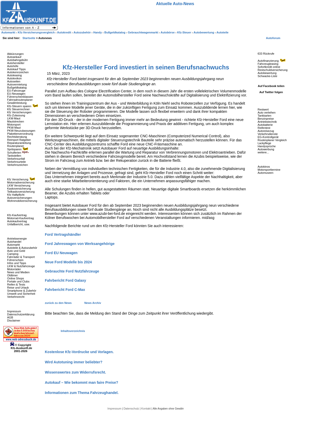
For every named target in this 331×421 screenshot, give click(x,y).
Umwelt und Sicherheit (21, 293)
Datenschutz (132, 408)
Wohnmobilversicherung (22, 200)
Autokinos (264, 166)
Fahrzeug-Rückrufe (266, 45)
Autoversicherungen (19, 197)
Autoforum (273, 38)
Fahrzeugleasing (268, 63)
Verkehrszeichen (17, 164)
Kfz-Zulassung (16, 115)
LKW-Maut (13, 118)
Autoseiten (13, 81)
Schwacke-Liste (267, 76)
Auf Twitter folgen (271, 92)
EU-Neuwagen (16, 93)
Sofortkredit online (269, 66)
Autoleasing (14, 75)
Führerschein (15, 260)
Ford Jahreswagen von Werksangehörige (80, 244)
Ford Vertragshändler (63, 234)
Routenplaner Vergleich (272, 140)
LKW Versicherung (18, 185)
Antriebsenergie (17, 238)
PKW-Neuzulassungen (21, 130)
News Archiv (92, 302)
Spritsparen (18, 149)
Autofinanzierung (272, 60)
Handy (98, 32)
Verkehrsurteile (16, 161)
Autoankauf (14, 56)
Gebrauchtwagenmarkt (143, 32)
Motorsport (14, 124)
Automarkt (13, 244)
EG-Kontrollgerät (268, 137)
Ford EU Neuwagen (61, 253)
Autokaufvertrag (17, 221)
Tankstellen (14, 155)
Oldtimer (12, 275)
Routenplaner (15, 145)
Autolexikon (14, 78)
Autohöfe (12, 66)
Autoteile (223, 32)
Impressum (14, 311)
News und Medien (18, 272)
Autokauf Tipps (16, 69)
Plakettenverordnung (20, 133)
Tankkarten (264, 115)
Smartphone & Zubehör (21, 290)
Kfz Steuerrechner (18, 109)
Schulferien (18, 152)
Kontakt (146, 408)
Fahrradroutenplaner (20, 99)
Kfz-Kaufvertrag (17, 215)
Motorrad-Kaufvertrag (20, 218)
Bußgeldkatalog (17, 87)
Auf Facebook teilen (271, 86)
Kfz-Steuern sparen (23, 106)
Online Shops (15, 278)
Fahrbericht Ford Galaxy (65, 280)
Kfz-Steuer (184, 32)
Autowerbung (266, 149)
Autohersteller (15, 63)
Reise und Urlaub (18, 287)
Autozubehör (82, 32)
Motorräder (14, 269)
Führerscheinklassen (20, 96)
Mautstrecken (15, 121)
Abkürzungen (15, 53)
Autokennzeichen (18, 72)
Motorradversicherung (20, 182)
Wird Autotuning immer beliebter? (73, 362)
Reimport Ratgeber (19, 139)
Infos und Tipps (16, 263)
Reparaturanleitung (19, 142)
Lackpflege (264, 143)
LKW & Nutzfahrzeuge (21, 266)
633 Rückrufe (266, 53)
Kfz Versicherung (21, 179)
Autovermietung (17, 84)
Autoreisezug (266, 130)
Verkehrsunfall (16, 158)
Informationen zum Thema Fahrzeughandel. (81, 393)
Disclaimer (13, 320)
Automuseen (265, 172)
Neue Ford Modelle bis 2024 (68, 262)
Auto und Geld (16, 250)
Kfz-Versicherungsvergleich (37, 32)
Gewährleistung (17, 102)
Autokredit (64, 32)
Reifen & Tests (16, 284)
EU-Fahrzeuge (16, 90)
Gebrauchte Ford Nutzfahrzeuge (72, 271)
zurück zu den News (58, 302)
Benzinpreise (266, 118)
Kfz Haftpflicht (15, 194)
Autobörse (168, 32)
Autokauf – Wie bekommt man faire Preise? (81, 382)
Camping (12, 253)
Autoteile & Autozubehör (22, 247)
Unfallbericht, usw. (18, 224)
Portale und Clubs (18, 281)
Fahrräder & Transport (21, 256)
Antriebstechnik (267, 121)
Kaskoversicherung (19, 188)
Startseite (29, 38)
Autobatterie (265, 124)
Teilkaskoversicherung (21, 191)
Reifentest (264, 127)
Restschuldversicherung (272, 69)
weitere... (263, 152)
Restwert (263, 109)
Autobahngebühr (17, 59)
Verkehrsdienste (268, 133)
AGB (10, 317)
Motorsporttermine (269, 169)
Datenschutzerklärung (20, 314)
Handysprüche (267, 146)
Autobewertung (267, 73)
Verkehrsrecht (15, 296)
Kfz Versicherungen (19, 112)
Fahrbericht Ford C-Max (65, 290)
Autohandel (14, 241)
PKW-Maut (14, 127)
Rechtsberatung (17, 136)
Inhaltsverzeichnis (73, 330)
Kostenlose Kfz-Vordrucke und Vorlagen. (79, 352)
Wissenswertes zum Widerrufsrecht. (75, 372)
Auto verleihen (266, 112)
